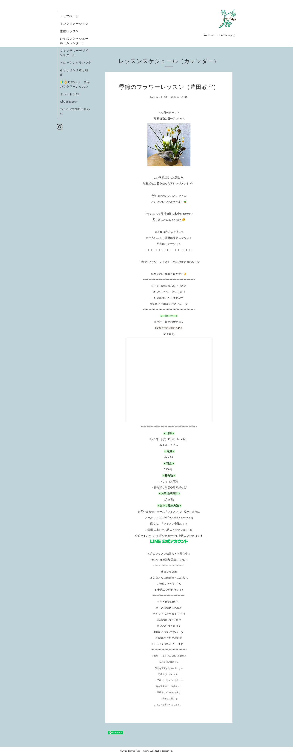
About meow (68, 101)
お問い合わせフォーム (151, 511)
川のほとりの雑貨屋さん (169, 322)
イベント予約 (69, 94)
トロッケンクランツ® (75, 62)
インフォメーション (74, 23)
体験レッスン (69, 31)
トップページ (69, 16)
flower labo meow (138, 751)
